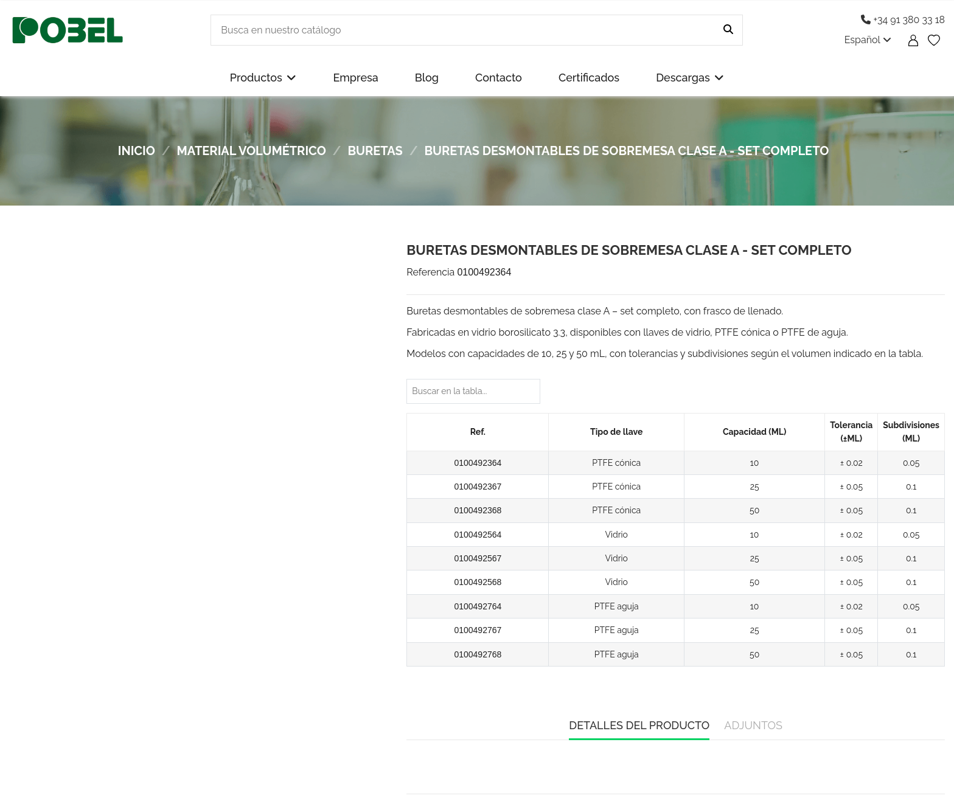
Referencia (430, 272)
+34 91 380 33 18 (903, 20)
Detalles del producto (639, 725)
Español (867, 40)
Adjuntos (753, 725)
